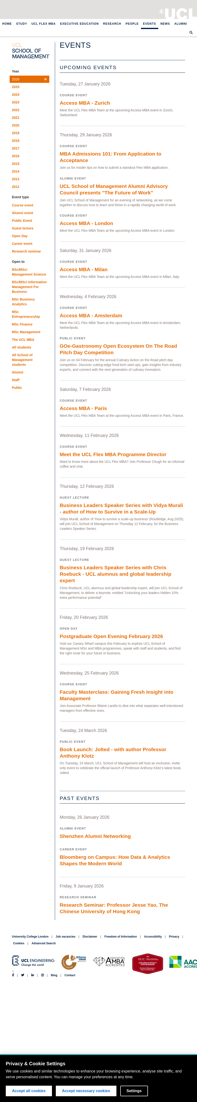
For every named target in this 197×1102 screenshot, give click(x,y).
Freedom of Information (120, 936)
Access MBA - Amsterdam (91, 320)
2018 (15, 141)
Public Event (22, 221)
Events (149, 23)
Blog (54, 975)
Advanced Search (44, 943)
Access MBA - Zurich (85, 103)
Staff (15, 380)
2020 (15, 125)
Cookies (19, 943)
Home (7, 23)
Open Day (20, 236)
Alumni (180, 23)
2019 (15, 133)
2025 (15, 87)
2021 (15, 118)
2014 (15, 171)
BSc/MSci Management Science (29, 272)
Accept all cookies (29, 1092)
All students (21, 347)
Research (112, 23)
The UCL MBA (23, 340)
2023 (15, 102)
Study (21, 23)
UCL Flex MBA (44, 23)
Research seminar (26, 251)
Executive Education (79, 23)
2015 (15, 164)
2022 (15, 110)
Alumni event (22, 213)
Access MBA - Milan (84, 273)
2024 (15, 94)
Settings (134, 1092)
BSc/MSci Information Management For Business (29, 287)
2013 (15, 179)
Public (17, 388)
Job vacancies (66, 936)
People (132, 23)
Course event (22, 205)
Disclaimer (90, 936)
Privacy (174, 936)
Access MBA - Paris (83, 416)
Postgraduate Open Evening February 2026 (111, 651)
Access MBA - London (86, 226)
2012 (15, 187)
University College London (181, 13)
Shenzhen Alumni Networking (95, 855)
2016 (15, 156)
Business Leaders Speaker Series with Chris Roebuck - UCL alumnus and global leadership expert (115, 586)
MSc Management (26, 332)
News (165, 23)
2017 (15, 148)
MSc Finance (22, 324)
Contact (69, 975)
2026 (29, 79)
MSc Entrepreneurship (26, 314)
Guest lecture (22, 228)
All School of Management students (22, 360)
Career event (22, 244)
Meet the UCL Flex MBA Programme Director (113, 463)
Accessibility (153, 936)
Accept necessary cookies (86, 1092)
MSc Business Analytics (23, 301)
